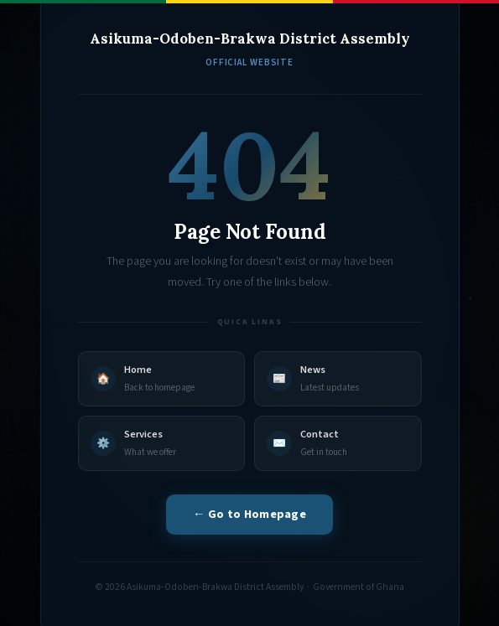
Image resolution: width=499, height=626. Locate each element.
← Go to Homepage (249, 514)
